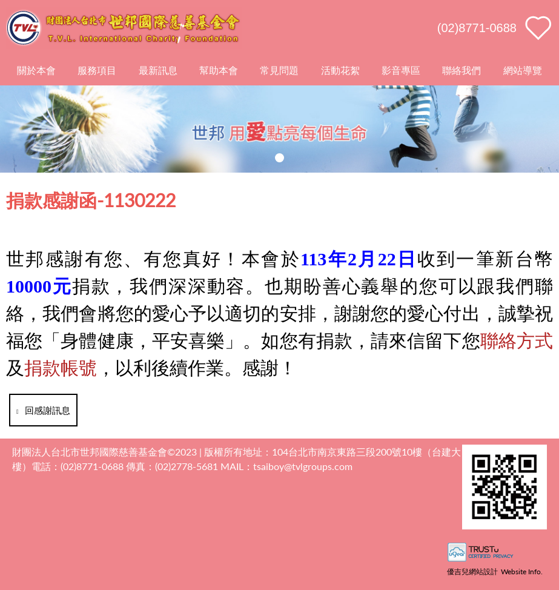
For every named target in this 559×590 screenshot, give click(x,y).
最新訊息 (158, 70)
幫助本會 (218, 70)
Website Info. (522, 571)
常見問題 (279, 70)
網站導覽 (522, 70)
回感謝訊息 (43, 410)
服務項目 (97, 70)
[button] (279, 157)
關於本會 (36, 70)
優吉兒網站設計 (472, 571)
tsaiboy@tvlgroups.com (302, 466)
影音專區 (401, 70)
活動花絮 (340, 70)
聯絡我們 (461, 70)
